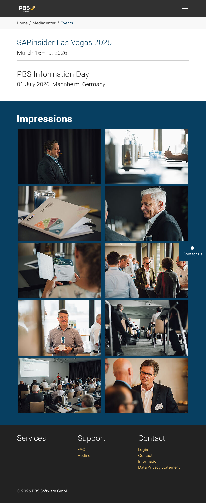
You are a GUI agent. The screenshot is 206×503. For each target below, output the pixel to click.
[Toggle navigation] (185, 8)
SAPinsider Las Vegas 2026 (64, 42)
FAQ (82, 449)
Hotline (84, 455)
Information (148, 461)
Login (143, 449)
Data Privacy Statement (159, 467)
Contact (145, 455)
